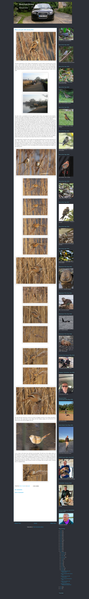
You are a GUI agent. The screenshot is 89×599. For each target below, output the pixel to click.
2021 (61, 538)
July (62, 560)
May (62, 563)
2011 (61, 588)
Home (35, 523)
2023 (61, 535)
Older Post (53, 523)
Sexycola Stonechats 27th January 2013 (65, 572)
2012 (61, 587)
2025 (61, 532)
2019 (61, 541)
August (62, 558)
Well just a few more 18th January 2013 (65, 577)
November (63, 554)
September (63, 557)
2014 (61, 549)
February (63, 568)
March (62, 566)
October (62, 555)
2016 (61, 546)
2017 (61, 544)
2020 (61, 540)
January (62, 569)
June (62, 561)
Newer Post (18, 523)
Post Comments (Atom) (38, 527)
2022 (61, 537)
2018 (61, 543)
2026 (61, 530)
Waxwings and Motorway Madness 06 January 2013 (66, 584)
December (63, 552)
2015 (61, 548)
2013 (61, 551)
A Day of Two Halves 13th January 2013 (65, 582)
